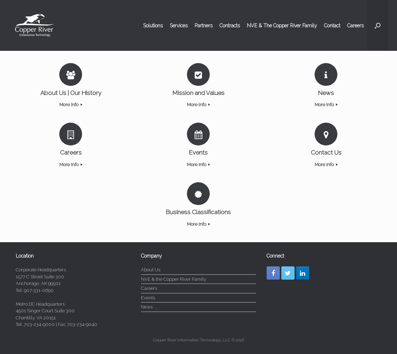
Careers (355, 25)
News (147, 306)
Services (179, 25)
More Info (70, 104)
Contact (332, 25)
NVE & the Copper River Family (173, 279)
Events (148, 297)
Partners (204, 25)
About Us (150, 269)
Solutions (153, 25)
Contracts (230, 25)
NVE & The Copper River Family (282, 25)
